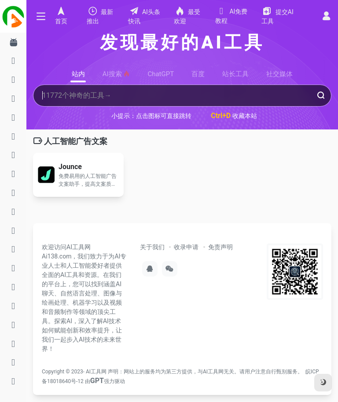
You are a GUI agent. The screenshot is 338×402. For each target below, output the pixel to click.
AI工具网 (96, 372)
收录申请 (186, 247)
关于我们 (152, 247)
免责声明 (220, 247)
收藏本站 (234, 115)
